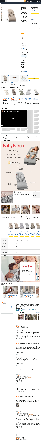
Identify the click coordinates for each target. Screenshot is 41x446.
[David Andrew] (5, 110)
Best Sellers (13, 3)
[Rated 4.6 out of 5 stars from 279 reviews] (13, 296)
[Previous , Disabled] (22, 48)
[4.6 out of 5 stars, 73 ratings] (12, 98)
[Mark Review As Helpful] (18, 339)
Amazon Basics (9, 3)
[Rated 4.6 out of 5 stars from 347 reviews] (29, 296)
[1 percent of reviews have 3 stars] (6, 307)
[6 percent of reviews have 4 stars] (6, 306)
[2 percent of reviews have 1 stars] (6, 310)
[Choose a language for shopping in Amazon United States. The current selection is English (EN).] (28, 1)
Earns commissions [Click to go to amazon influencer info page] (10, 110)
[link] (14, 78)
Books (17, 3)
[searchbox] (15, 1)
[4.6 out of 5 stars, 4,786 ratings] (5, 99)
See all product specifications (25, 69)
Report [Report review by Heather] (22, 372)
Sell (30, 3)
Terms (22, 34)
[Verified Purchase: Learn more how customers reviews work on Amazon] (27, 357)
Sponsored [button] (2, 284)
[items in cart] (39, 1)
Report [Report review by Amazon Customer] (22, 427)
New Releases (34, 3)
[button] (1, 3)
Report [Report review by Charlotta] (22, 392)
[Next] (27, 48)
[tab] (18, 309)
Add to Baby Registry (34, 23)
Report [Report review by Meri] (22, 363)
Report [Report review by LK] (22, 409)
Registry (37, 3)
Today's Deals (20, 3)
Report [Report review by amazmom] (22, 352)
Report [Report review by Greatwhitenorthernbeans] (17, 444)
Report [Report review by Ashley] (22, 381)
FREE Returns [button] (23, 32)
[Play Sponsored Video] (10, 290)
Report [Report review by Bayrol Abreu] (22, 339)
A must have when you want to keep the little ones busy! (11, 111)
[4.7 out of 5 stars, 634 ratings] (20, 99)
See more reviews (18, 430)
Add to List (33, 21)
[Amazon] (2, 1)
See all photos (38, 312)
